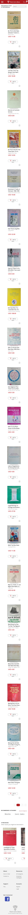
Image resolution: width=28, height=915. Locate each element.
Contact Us (6, 876)
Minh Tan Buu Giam (13, 545)
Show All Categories (23, 810)
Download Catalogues (19, 877)
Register (18, 886)
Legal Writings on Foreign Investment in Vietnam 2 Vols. (14, 507)
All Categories (19, 874)
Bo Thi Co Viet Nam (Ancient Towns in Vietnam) (13, 32)
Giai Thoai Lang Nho (14, 229)
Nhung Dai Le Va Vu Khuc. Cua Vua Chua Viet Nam (13, 705)
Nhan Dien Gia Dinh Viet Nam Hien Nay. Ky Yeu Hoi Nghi (13, 665)
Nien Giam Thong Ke (14, 782)
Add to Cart (13, 42)
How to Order (6, 874)
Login (17, 889)
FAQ (4, 886)
